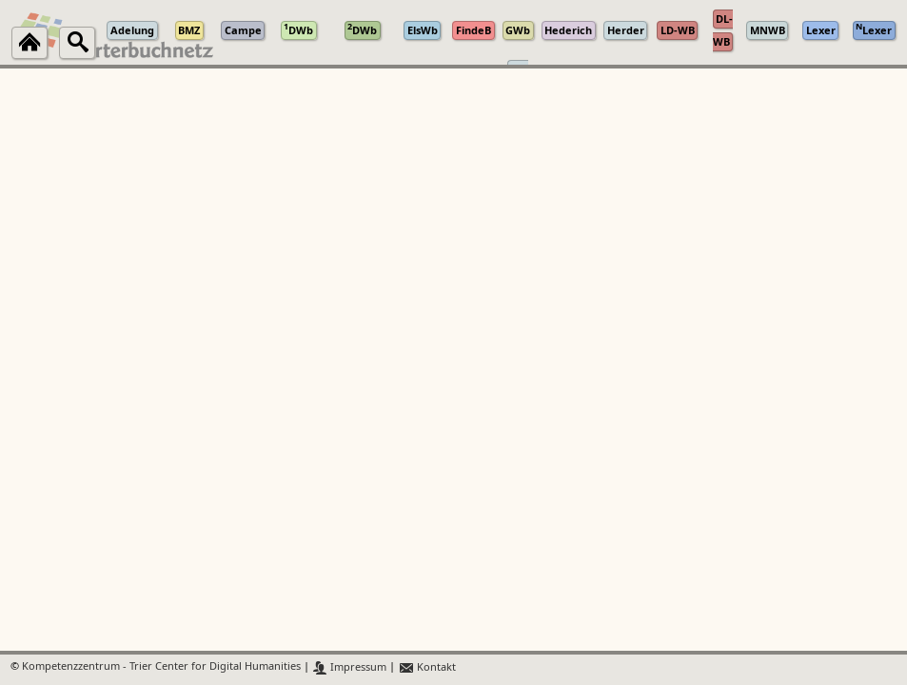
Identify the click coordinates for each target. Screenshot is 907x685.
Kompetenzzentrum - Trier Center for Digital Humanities (161, 667)
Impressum (349, 667)
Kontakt (427, 667)
